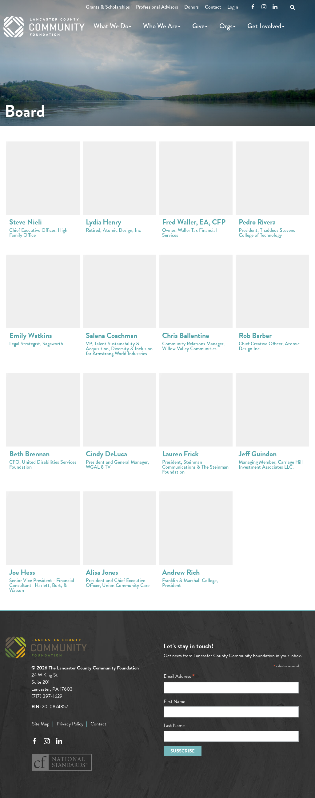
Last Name (174, 725)
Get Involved (264, 26)
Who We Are (160, 26)
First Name (174, 701)
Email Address (179, 676)
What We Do (111, 26)
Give (198, 26)
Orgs (226, 26)
